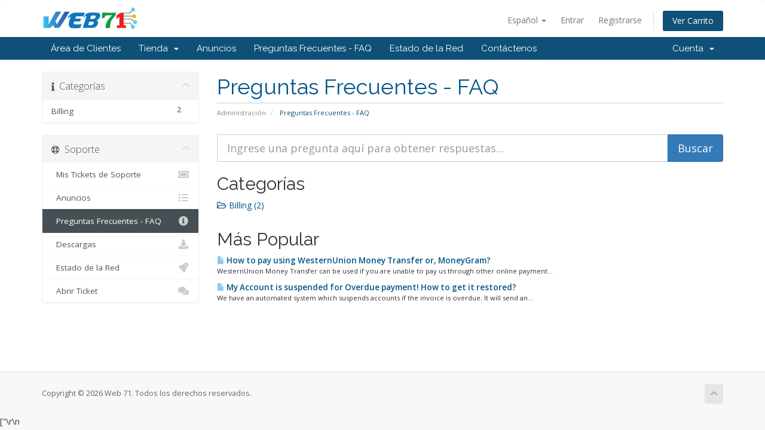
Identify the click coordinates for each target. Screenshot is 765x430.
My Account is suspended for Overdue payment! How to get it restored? (366, 287)
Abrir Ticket (120, 291)
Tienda (159, 48)
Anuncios (216, 48)
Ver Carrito (693, 20)
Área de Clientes (86, 48)
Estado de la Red (426, 48)
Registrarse (620, 20)
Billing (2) (240, 205)
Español (526, 20)
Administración (241, 112)
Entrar (572, 20)
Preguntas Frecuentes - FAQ (313, 48)
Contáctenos (509, 48)
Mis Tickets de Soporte (120, 174)
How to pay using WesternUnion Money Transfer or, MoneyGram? (354, 260)
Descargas (120, 244)
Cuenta (693, 48)
